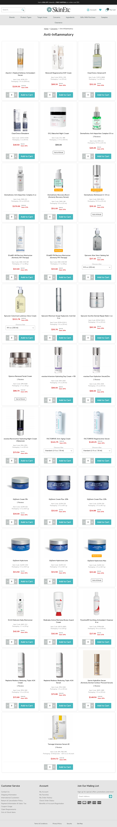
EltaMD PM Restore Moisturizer (59, 256)
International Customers (10, 798)
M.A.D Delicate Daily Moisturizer (20, 620)
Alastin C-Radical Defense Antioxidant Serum (20, 74)
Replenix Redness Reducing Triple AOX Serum (58, 681)
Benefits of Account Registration (51, 803)
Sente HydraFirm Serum (97, 681)
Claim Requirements (8, 809)
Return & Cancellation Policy (12, 800)
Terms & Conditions (41, 824)
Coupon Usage (6, 806)
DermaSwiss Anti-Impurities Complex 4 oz (20, 195)
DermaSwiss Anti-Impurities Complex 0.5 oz (96, 133)
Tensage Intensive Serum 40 (58, 744)
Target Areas (42, 17)
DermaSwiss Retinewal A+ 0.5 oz (96, 195)
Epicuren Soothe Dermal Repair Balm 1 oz (97, 316)
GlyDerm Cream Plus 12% (96, 499)
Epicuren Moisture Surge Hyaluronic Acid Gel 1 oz (58, 317)
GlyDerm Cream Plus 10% (58, 499)
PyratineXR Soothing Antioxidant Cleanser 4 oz (96, 621)
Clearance (58, 23)
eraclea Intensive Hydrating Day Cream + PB (58, 376)
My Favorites (44, 795)
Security (69, 824)
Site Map (80, 824)
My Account (43, 792)
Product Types (26, 17)
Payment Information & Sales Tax (13, 803)
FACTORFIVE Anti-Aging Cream (58, 439)
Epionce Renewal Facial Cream (20, 376)
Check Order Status (46, 800)
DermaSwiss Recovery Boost (58, 196)
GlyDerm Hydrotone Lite (58, 560)
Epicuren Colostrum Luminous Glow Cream (20, 316)
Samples (104, 17)
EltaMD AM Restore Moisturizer (20, 256)
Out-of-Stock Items (8, 812)
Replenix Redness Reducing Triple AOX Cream (20, 681)
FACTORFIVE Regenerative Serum (97, 439)
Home (46, 29)
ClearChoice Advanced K (96, 73)
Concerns (56, 17)
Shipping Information (9, 795)
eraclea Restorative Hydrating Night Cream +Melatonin (20, 440)
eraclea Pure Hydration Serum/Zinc (96, 376)
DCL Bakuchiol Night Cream (58, 133)
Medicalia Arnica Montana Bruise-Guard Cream (59, 621)
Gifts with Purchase (87, 17)
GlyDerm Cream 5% (20, 499)
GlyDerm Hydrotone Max (96, 561)
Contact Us (5, 792)
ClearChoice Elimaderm (20, 133)
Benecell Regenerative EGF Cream (58, 73)
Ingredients (70, 17)
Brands (12, 17)
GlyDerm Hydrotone (20, 560)
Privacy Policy (57, 824)
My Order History (45, 798)
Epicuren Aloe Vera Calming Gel (97, 255)
